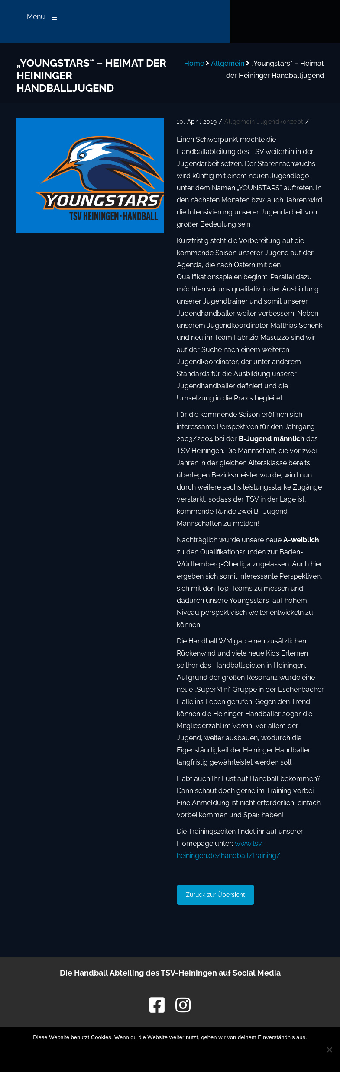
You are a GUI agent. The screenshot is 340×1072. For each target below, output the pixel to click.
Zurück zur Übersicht (215, 894)
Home (194, 63)
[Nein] (329, 1049)
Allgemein (227, 63)
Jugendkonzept (280, 121)
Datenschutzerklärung (191, 1053)
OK (111, 1053)
